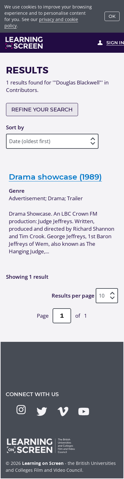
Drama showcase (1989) (55, 176)
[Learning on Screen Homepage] (24, 42)
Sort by (15, 127)
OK (112, 16)
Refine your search (42, 109)
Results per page (73, 295)
